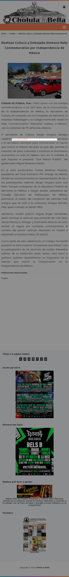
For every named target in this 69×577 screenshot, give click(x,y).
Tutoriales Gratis (19, 139)
